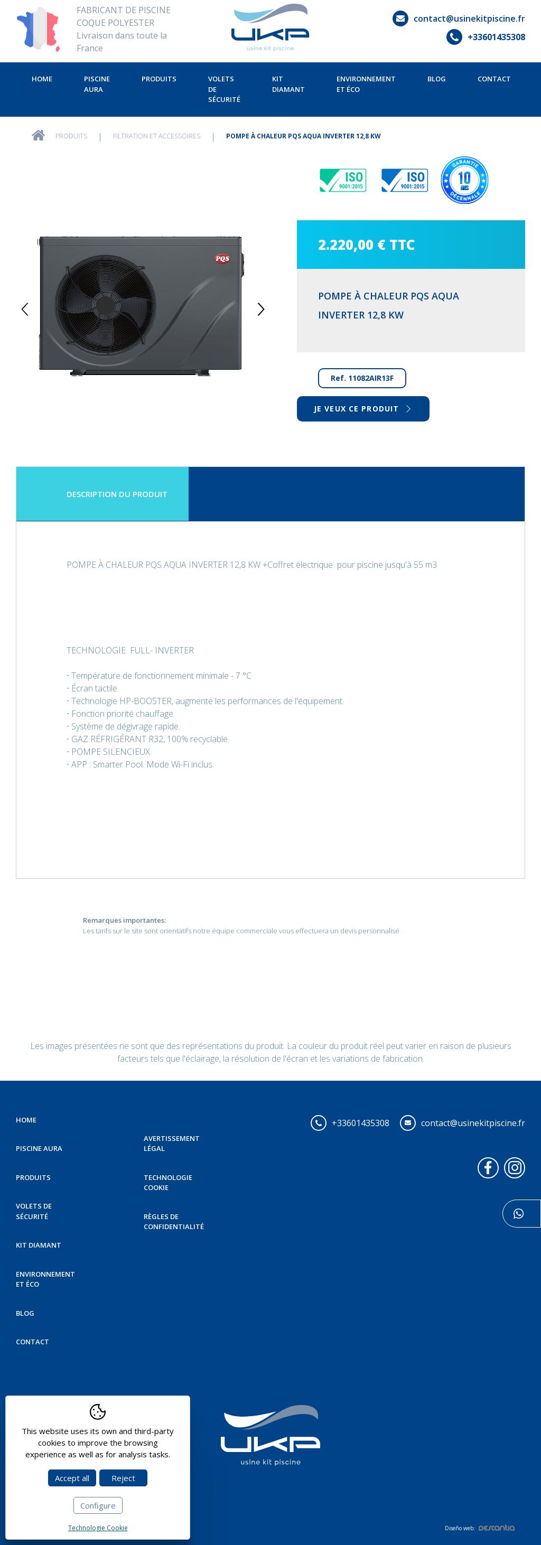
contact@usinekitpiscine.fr (459, 18)
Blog (436, 78)
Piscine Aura (97, 84)
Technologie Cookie (168, 1183)
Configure (98, 1505)
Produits (159, 78)
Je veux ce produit (363, 409)
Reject (123, 1478)
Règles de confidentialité (174, 1222)
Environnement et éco (366, 84)
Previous (25, 309)
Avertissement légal (172, 1144)
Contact (494, 78)
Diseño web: (480, 1528)
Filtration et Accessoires (156, 136)
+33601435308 (485, 37)
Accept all (72, 1478)
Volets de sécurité (224, 89)
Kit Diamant (288, 84)
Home (42, 78)
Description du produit (117, 494)
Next (261, 309)
